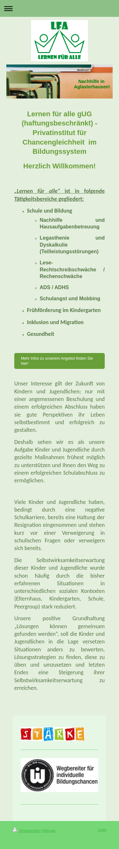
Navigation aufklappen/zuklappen (59, 8)
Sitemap (49, 830)
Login (102, 830)
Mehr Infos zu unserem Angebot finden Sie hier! (57, 361)
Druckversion (27, 830)
